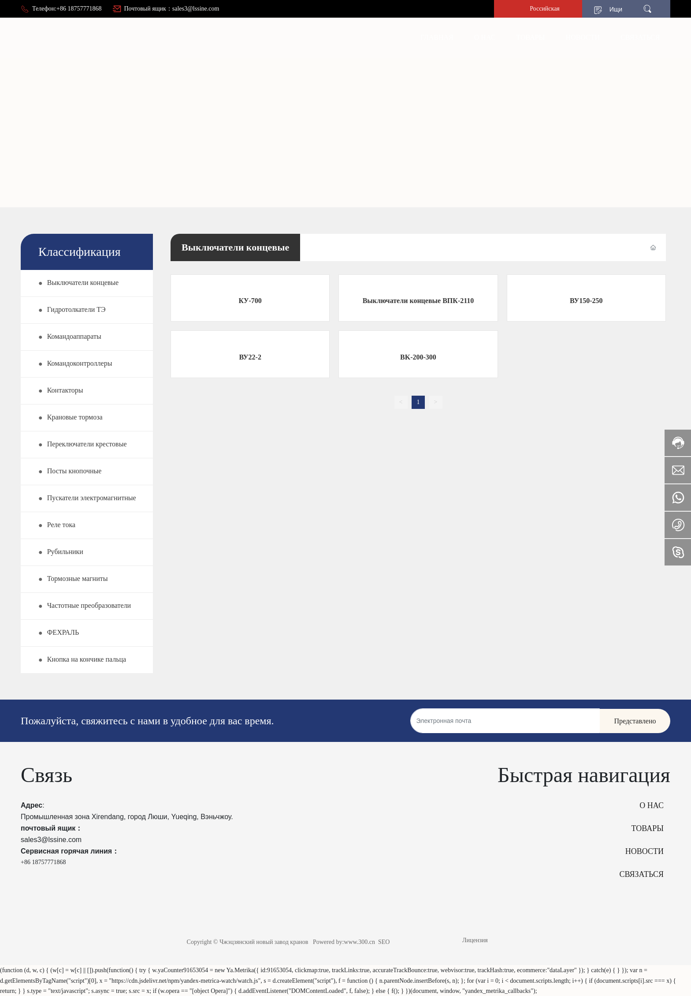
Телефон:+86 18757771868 (66, 8)
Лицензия (475, 940)
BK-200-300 (418, 357)
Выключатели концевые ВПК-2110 (418, 300)
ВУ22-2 (250, 357)
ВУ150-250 (586, 300)
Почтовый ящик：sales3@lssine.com (171, 8)
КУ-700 (250, 300)
